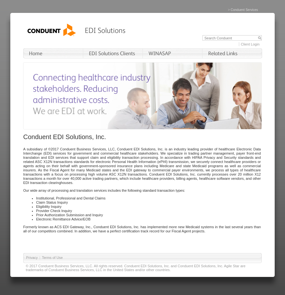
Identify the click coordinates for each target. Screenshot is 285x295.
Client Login (250, 44)
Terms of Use (52, 257)
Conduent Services (244, 10)
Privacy (32, 257)
